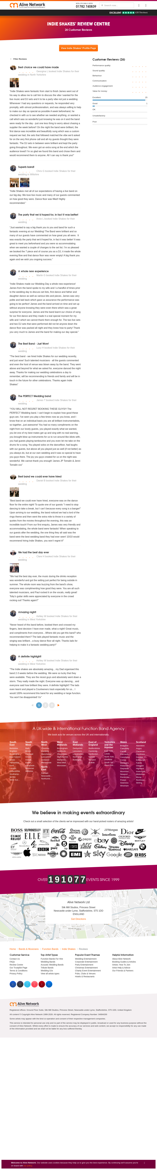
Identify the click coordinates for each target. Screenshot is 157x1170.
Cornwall (29, 754)
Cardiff (123, 751)
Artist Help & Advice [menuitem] (121, 967)
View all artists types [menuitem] (50, 973)
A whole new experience (33, 271)
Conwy (123, 760)
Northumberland (47, 779)
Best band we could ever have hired (39, 476)
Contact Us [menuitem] (15, 959)
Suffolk (92, 762)
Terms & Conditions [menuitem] (18, 970)
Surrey (13, 777)
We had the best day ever (33, 552)
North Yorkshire (110, 757)
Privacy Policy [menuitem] (16, 973)
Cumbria (45, 751)
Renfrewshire (141, 780)
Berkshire (14, 748)
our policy (28, 1166)
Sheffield (108, 759)
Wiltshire (29, 771)
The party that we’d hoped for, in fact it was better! (48, 214)
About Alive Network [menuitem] (121, 959)
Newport (124, 774)
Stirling (139, 783)
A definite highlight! (29, 656)
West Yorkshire (110, 765)
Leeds (107, 754)
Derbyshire (78, 748)
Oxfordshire (15, 771)
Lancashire (46, 757)
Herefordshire (62, 751)
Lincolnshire (78, 754)
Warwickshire (62, 760)
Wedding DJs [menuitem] (47, 970)
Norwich (92, 760)
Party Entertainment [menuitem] (84, 965)
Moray (139, 777)
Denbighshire (126, 763)
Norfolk (92, 757)
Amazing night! (27, 612)
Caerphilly (124, 748)
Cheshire (45, 748)
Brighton (13, 751)
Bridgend (124, 746)
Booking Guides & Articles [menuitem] (124, 962)
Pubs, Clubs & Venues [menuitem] (85, 973)
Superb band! (26, 167)
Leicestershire (78, 751)
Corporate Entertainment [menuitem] (86, 962)
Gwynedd (124, 768)
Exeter (28, 762)
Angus (139, 748)
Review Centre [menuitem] (16, 965)
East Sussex (15, 757)
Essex (12, 760)
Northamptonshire (78, 757)
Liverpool (45, 760)
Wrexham (124, 786)
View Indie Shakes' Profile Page (78, 48)
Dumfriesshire (141, 754)
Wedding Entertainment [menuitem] (85, 959)
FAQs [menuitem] (12, 962)
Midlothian (140, 774)
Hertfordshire (94, 754)
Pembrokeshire (126, 777)
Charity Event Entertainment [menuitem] (88, 970)
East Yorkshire (110, 751)
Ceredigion (125, 757)
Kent (12, 765)
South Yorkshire (110, 762)
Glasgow (140, 766)
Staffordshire (62, 757)
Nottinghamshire (78, 760)
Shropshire (62, 754)
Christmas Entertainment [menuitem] (86, 967)
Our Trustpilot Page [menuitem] (18, 967)
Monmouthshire (126, 771)
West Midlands (62, 762)
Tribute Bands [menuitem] (47, 967)
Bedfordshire (94, 748)
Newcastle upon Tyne (47, 776)
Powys (123, 780)
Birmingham (62, 748)
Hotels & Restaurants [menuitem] (84, 976)
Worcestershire (62, 765)
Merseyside (46, 762)
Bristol (28, 751)
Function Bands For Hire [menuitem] (52, 959)
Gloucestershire (31, 765)
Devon (28, 757)
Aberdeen (140, 746)
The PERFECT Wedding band (34, 396)
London (13, 768)
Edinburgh (140, 760)
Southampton (15, 774)
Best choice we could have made (38, 67)
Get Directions (78, 919)
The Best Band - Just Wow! (33, 343)
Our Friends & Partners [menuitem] (122, 970)
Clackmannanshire (141, 751)
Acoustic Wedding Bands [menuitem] (52, 965)
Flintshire (124, 766)
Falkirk (139, 763)
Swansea (124, 783)
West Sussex (15, 780)
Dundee (139, 757)
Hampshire (14, 762)
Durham (44, 773)
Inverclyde (140, 771)
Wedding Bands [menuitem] (48, 962)
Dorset (28, 760)
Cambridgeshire (94, 751)
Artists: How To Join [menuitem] (121, 965)
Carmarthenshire (126, 754)
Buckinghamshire (15, 754)
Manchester (46, 754)
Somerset (29, 768)
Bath (27, 748)
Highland (140, 768)
